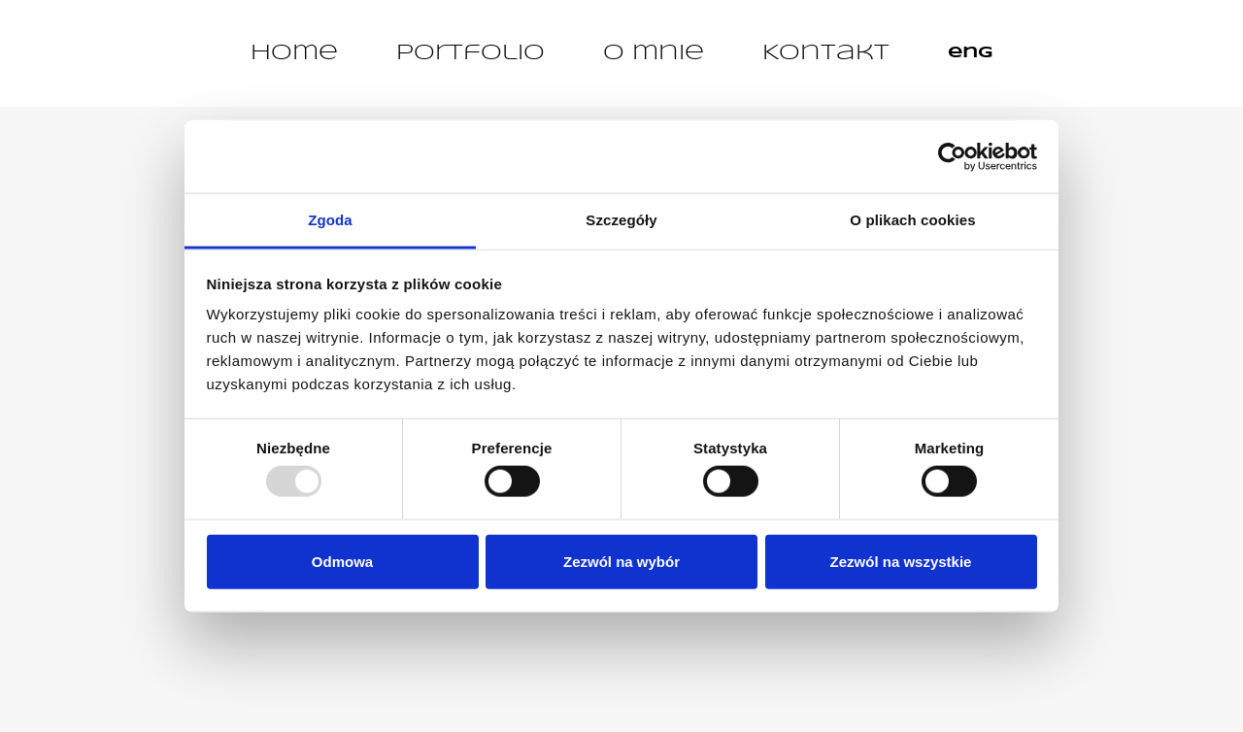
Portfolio (470, 53)
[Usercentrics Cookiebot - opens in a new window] (952, 156)
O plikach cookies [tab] (912, 220)
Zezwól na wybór (621, 560)
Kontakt (826, 53)
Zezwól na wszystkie (901, 560)
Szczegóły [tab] (621, 220)
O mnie (653, 53)
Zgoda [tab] (330, 220)
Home (294, 53)
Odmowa (342, 560)
